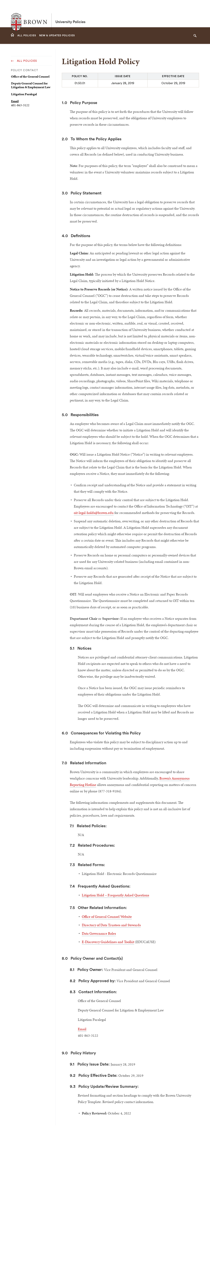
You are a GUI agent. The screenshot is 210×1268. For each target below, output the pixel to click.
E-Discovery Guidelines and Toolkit (108, 941)
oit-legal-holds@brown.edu (94, 512)
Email (15, 101)
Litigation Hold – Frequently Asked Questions (115, 895)
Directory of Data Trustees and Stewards (111, 924)
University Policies (70, 13)
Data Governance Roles (99, 933)
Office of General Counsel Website (107, 916)
